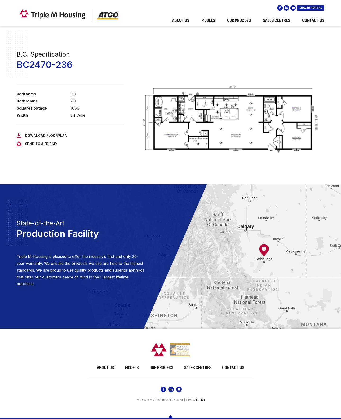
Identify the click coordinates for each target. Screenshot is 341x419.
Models (208, 22)
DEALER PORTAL (310, 9)
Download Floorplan (46, 135)
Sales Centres (276, 22)
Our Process (239, 22)
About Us (180, 22)
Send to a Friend (41, 144)
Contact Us (313, 22)
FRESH (200, 399)
